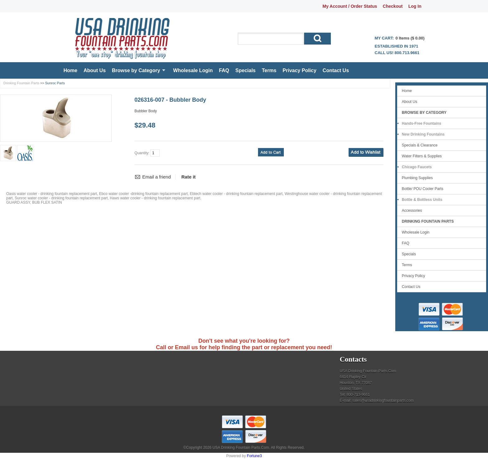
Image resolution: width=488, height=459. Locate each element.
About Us (94, 70)
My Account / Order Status (349, 6)
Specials (245, 70)
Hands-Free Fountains (421, 123)
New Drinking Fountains (423, 134)
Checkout (393, 6)
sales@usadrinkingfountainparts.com (383, 400)
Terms (269, 70)
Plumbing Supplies (417, 178)
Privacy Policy (300, 70)
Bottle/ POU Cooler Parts (422, 189)
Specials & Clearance (420, 145)
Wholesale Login (193, 70)
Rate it (188, 176)
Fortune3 (254, 456)
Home (70, 70)
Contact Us (336, 70)
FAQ (224, 70)
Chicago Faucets (417, 167)
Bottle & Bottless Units (422, 199)
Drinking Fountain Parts (21, 83)
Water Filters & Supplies (422, 156)
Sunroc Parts (55, 83)
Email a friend (156, 176)
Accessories (412, 210)
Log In (414, 6)
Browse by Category (136, 70)
